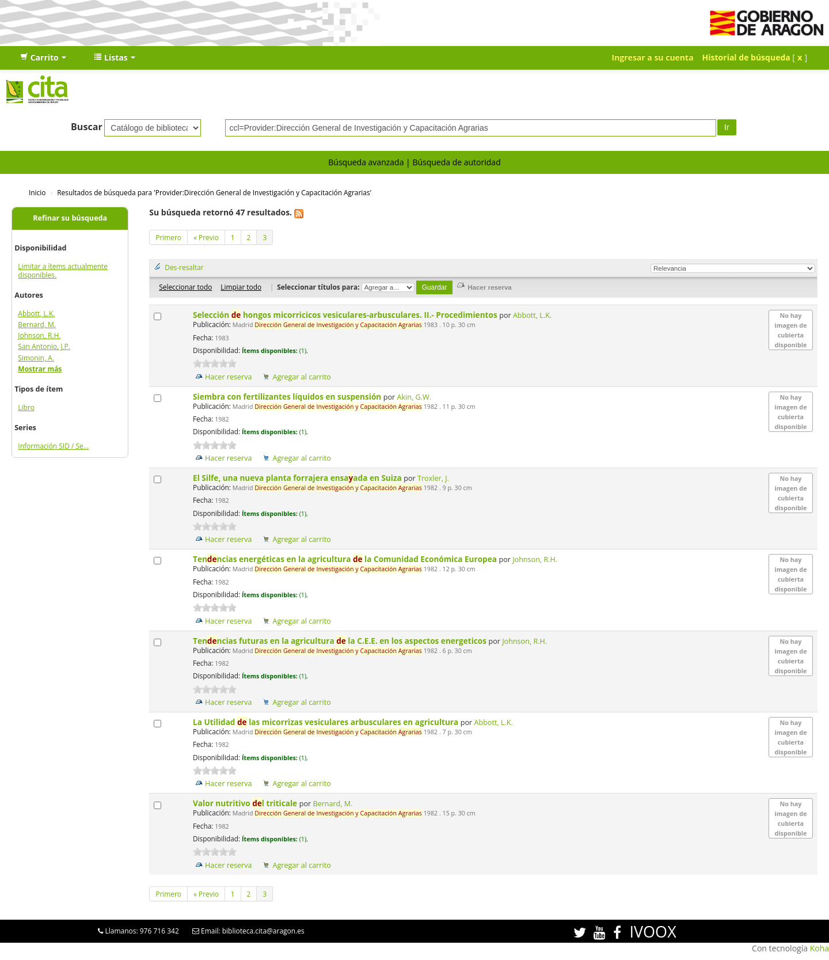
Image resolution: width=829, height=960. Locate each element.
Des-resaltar (184, 267)
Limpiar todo (240, 286)
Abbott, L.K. (36, 313)
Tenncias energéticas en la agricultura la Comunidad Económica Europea (346, 558)
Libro (26, 407)
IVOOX (652, 931)
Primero (168, 237)
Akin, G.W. (414, 397)
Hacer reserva (228, 377)
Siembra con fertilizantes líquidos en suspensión (288, 396)
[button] (43, 57)
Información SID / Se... (53, 446)
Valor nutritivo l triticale (246, 803)
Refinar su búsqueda (70, 218)
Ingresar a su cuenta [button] (653, 57)
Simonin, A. (36, 358)
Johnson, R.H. (39, 335)
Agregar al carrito (301, 377)
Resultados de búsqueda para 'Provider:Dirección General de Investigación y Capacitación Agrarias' (214, 192)
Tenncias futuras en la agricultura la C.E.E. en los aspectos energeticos (340, 640)
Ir (726, 127)
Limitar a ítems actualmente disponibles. (63, 270)
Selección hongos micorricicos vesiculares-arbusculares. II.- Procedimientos (346, 314)
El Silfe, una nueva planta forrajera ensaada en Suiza (298, 477)
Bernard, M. (37, 324)
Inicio (37, 192)
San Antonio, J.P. (44, 346)
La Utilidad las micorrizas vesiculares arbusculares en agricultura (327, 721)
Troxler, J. (433, 478)
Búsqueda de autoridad (456, 162)
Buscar (86, 126)
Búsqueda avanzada (366, 162)
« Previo (206, 237)
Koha (819, 948)
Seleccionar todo (185, 286)
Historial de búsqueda (746, 57)
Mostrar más (40, 369)
